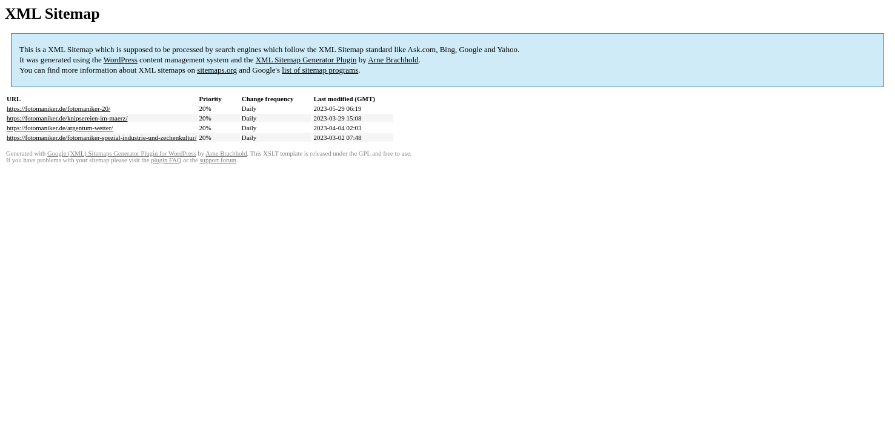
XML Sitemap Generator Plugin (306, 59)
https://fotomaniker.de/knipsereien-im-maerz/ (67, 118)
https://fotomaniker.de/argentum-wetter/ (60, 127)
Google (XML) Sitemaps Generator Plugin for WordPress (121, 153)
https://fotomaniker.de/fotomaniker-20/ (58, 108)
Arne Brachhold (393, 59)
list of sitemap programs (320, 69)
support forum (217, 160)
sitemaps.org (217, 69)
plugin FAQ (166, 160)
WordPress (121, 59)
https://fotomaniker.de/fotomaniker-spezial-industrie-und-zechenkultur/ (102, 137)
